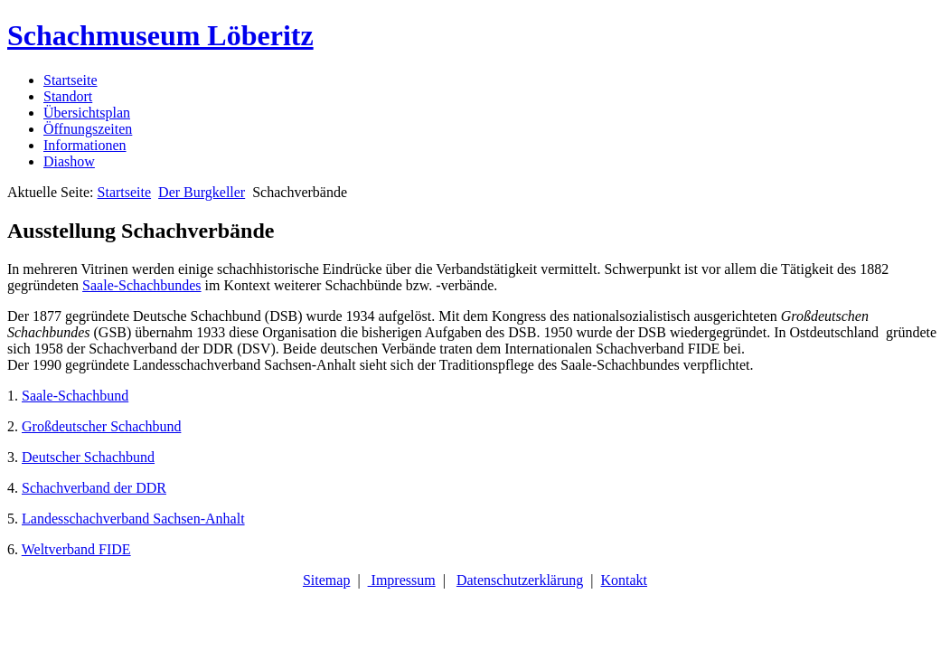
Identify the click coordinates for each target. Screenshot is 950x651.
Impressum (402, 580)
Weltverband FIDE (76, 549)
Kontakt (624, 580)
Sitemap (326, 580)
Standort (67, 96)
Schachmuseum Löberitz (160, 35)
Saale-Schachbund (75, 395)
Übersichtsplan (86, 112)
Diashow (69, 161)
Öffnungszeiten (87, 129)
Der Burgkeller (201, 192)
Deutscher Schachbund (88, 457)
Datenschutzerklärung (519, 580)
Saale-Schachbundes (142, 285)
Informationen (85, 145)
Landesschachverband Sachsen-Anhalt (133, 518)
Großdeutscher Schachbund (101, 426)
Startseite (70, 80)
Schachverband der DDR (94, 487)
